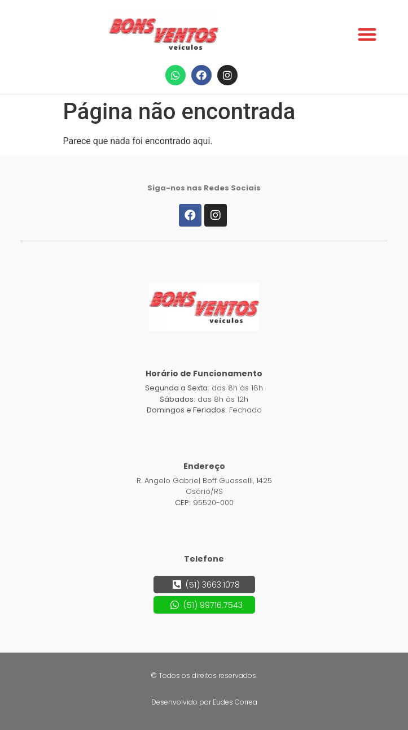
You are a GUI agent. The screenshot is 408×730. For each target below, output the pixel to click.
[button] (367, 34)
